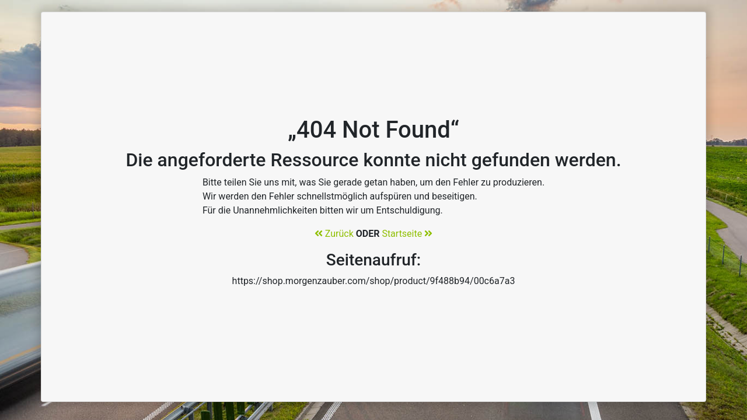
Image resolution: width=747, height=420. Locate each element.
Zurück (334, 233)
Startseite (407, 233)
